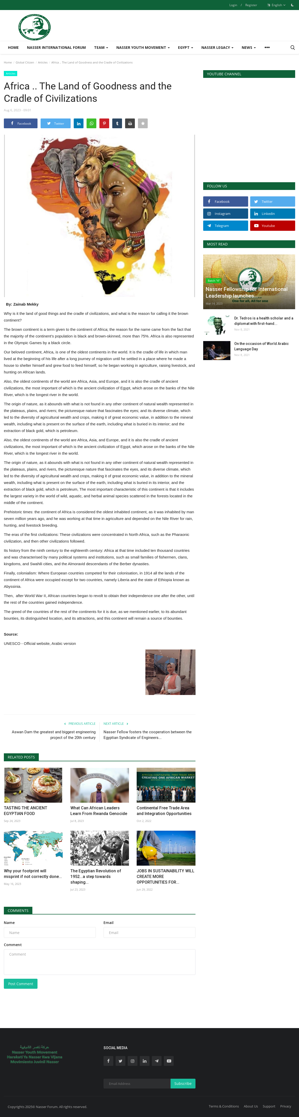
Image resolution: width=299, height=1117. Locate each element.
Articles (43, 62)
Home (13, 47)
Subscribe (183, 1083)
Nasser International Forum (56, 47)
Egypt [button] (185, 47)
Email (109, 922)
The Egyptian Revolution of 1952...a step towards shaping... (95, 876)
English (276, 5)
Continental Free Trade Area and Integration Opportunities (164, 810)
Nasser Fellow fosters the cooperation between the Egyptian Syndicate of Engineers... (148, 735)
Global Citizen (25, 62)
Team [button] (101, 47)
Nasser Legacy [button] (217, 47)
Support (269, 1106)
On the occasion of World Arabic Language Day (261, 346)
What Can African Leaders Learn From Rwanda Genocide (98, 810)
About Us (251, 1106)
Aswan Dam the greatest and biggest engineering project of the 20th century (54, 735)
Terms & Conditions (224, 1106)
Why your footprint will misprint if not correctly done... (33, 873)
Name (9, 922)
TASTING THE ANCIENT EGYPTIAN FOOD (25, 810)
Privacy (285, 1106)
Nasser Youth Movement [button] (143, 47)
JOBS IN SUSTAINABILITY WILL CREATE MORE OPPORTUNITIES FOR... (165, 876)
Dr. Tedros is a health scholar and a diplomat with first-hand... (263, 321)
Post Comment (20, 983)
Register (251, 5)
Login (233, 5)
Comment (13, 944)
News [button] (249, 47)
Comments (18, 910)
